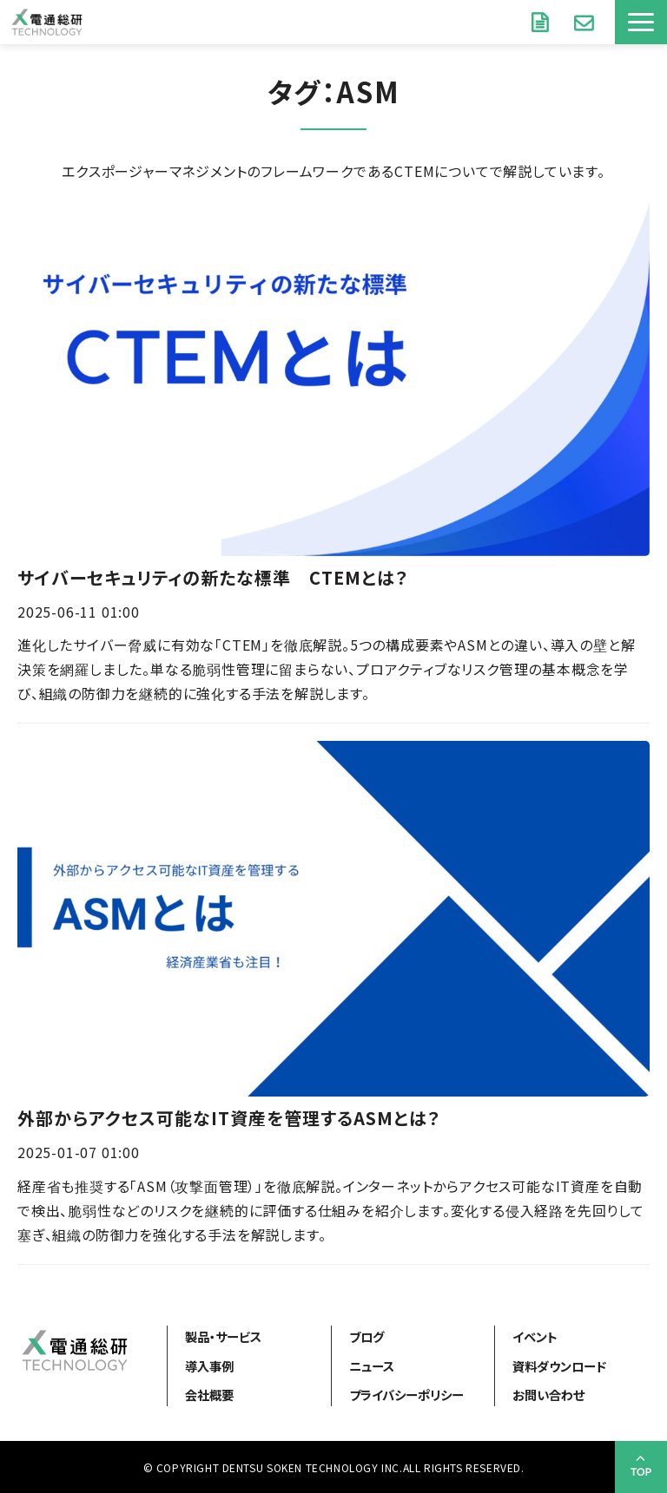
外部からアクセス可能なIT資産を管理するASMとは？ (228, 1117)
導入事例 (209, 1366)
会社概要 (209, 1394)
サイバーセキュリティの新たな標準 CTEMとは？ (212, 577)
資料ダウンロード (542, 21)
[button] (641, 22)
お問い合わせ (586, 21)
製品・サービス (223, 1336)
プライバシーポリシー (406, 1394)
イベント (535, 1336)
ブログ (366, 1336)
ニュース (371, 1366)
